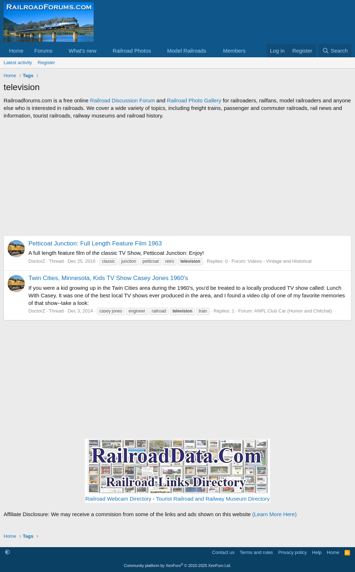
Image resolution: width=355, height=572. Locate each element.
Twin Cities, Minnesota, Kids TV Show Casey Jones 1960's (108, 278)
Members (234, 51)
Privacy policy (292, 552)
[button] (58, 50)
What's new (82, 51)
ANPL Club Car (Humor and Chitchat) (293, 311)
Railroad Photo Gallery (194, 100)
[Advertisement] (177, 177)
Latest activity (18, 62)
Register (46, 62)
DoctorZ (36, 261)
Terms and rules (256, 552)
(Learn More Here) (274, 514)
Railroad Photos (132, 51)
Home (16, 51)
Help (317, 552)
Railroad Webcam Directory (118, 499)
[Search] (335, 50)
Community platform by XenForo (177, 565)
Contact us (223, 552)
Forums (43, 51)
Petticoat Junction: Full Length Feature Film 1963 (95, 243)
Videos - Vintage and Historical (279, 261)
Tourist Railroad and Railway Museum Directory (213, 499)
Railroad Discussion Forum (122, 100)
